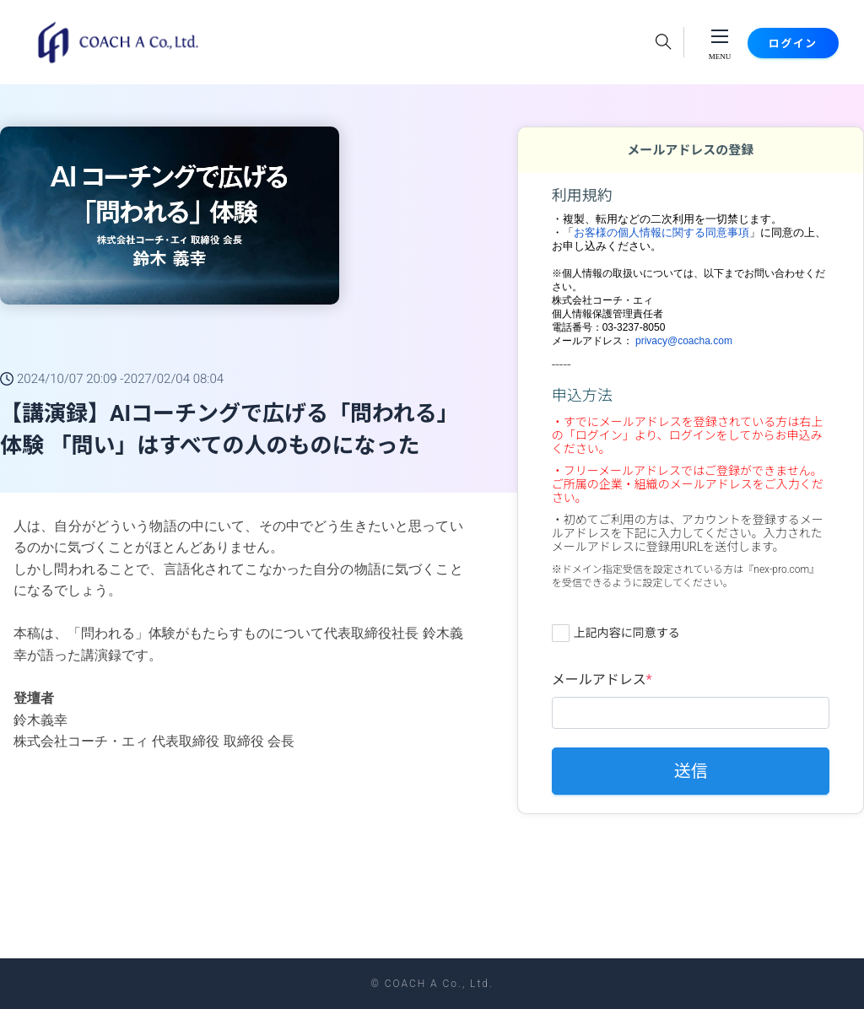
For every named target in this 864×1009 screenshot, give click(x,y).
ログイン (775, 43)
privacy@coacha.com (683, 341)
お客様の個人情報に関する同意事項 (661, 232)
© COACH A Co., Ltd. (432, 984)
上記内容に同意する (627, 632)
